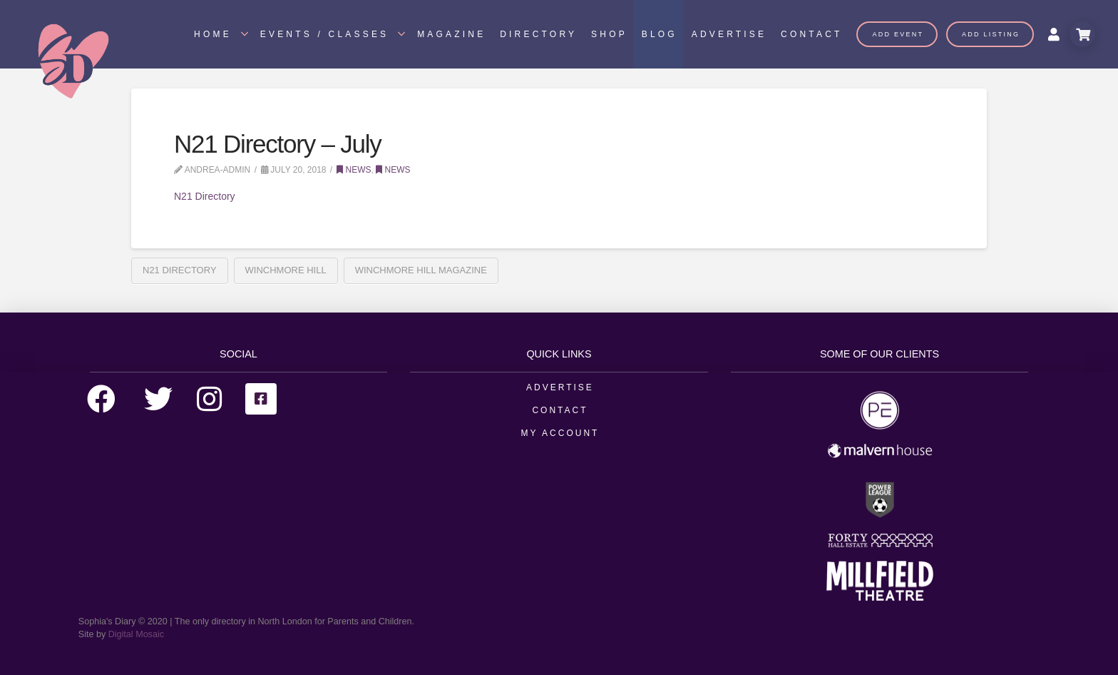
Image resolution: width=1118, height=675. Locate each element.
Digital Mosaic (136, 634)
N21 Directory (204, 196)
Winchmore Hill (286, 270)
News (354, 170)
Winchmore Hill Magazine (421, 270)
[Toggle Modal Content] (1082, 34)
